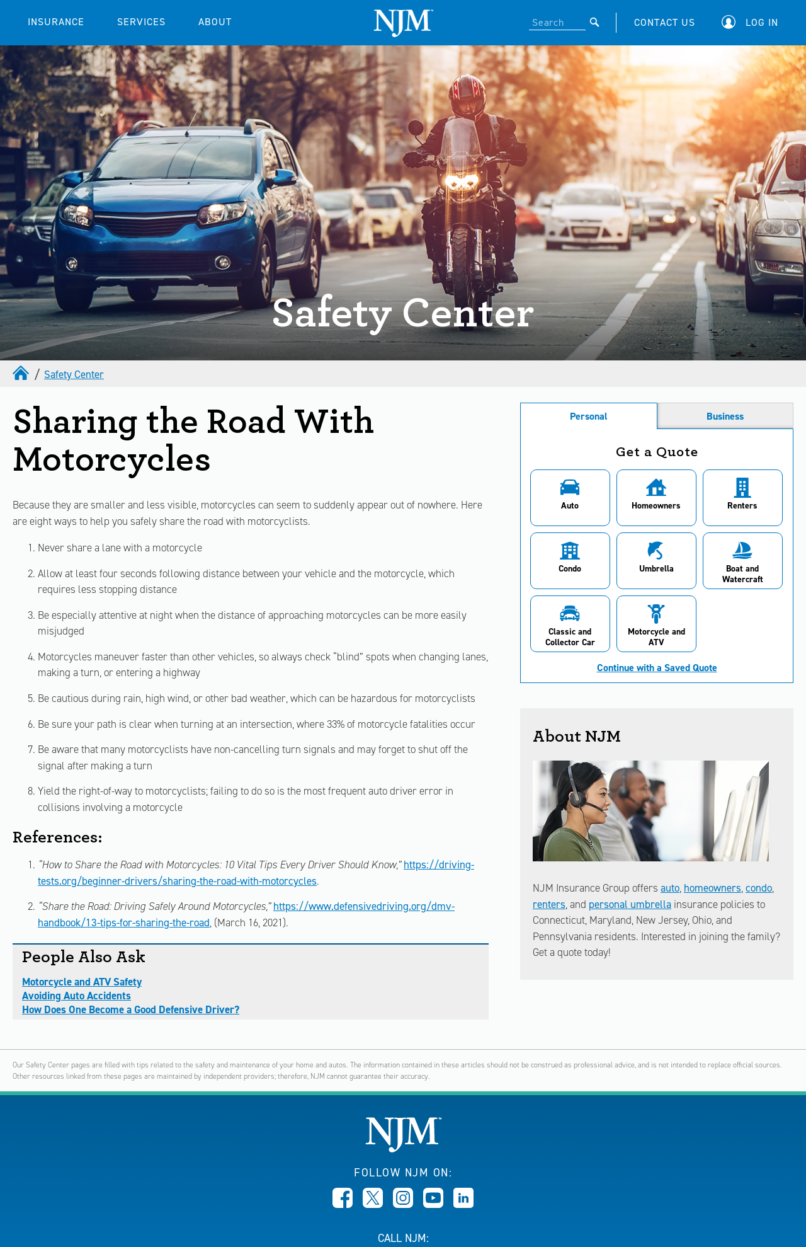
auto (670, 888)
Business (725, 416)
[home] (22, 374)
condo (759, 888)
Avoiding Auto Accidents (76, 996)
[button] (753, 22)
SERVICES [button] (141, 21)
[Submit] (595, 22)
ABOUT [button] (215, 21)
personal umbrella (630, 904)
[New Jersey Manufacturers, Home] (403, 1149)
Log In (762, 22)
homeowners (712, 888)
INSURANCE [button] (56, 21)
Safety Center (74, 374)
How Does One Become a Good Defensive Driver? (130, 1009)
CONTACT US (664, 22)
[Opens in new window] (342, 1204)
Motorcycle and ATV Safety (82, 982)
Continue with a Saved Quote (657, 668)
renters (549, 904)
